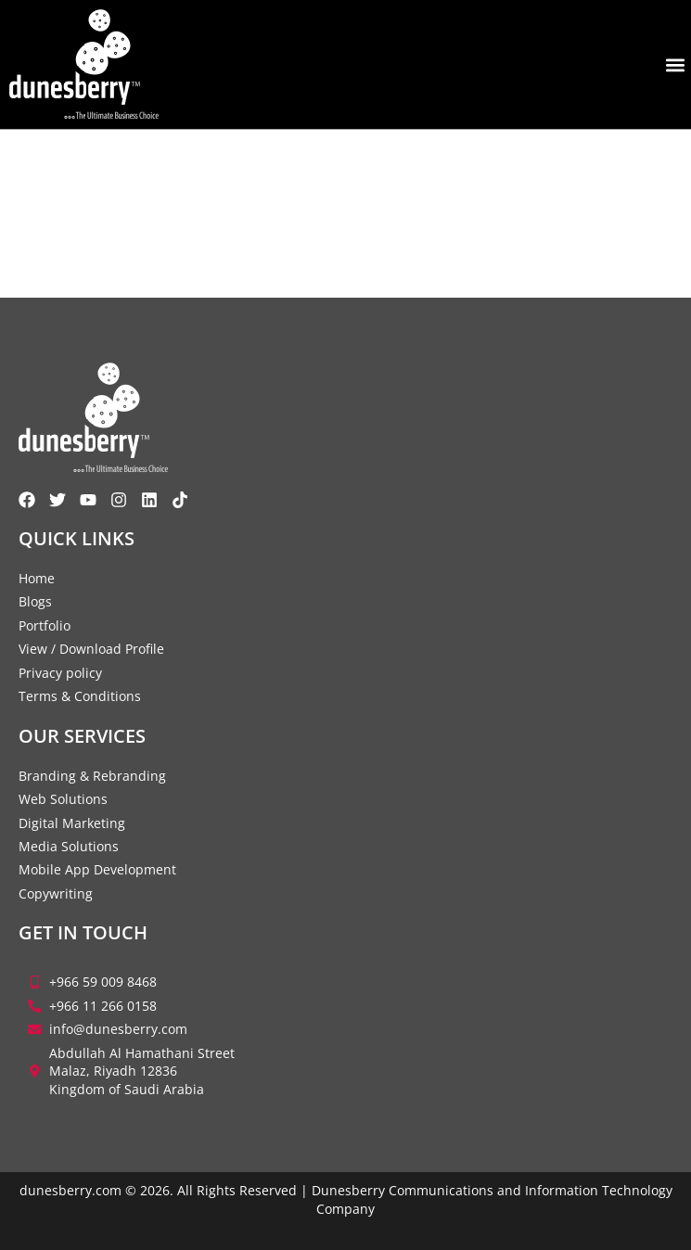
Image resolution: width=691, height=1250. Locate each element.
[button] (675, 64)
